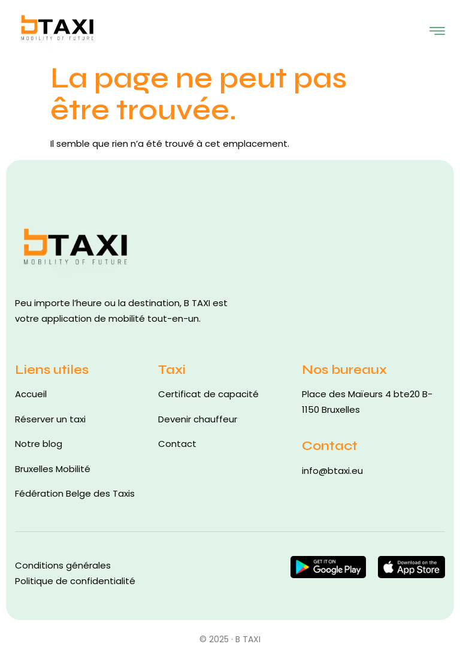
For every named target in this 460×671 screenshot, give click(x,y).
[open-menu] (437, 29)
